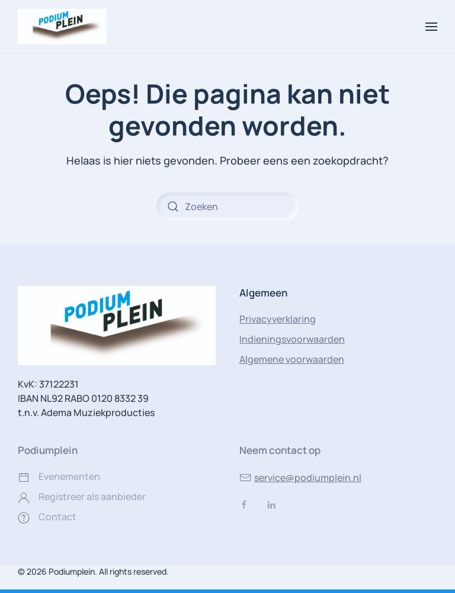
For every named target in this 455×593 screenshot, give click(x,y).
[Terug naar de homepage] (62, 26)
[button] (431, 26)
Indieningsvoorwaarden (292, 339)
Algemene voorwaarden (291, 359)
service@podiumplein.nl (300, 477)
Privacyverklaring (277, 318)
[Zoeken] (227, 206)
